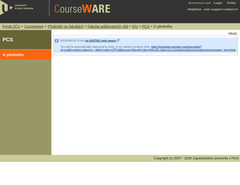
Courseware (33, 26)
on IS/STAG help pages (100, 40)
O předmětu (13, 55)
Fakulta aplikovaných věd (108, 26)
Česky (231, 2)
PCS (146, 26)
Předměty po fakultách (66, 26)
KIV (135, 26)
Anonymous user (200, 2)
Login (218, 2)
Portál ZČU (11, 26)
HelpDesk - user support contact (211, 9)
